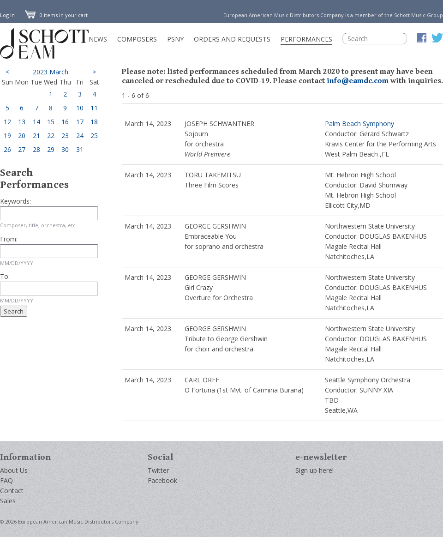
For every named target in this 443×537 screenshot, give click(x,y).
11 (94, 107)
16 (65, 121)
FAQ (6, 480)
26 (7, 149)
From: (9, 239)
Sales (8, 500)
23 (65, 135)
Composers (137, 39)
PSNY (175, 39)
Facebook (162, 480)
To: (5, 276)
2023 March (50, 71)
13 (21, 121)
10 (80, 107)
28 (36, 149)
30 (65, 149)
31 (80, 149)
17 (80, 121)
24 (80, 135)
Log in (7, 15)
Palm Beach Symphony (359, 123)
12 (7, 121)
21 (36, 135)
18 (94, 121)
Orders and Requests (232, 39)
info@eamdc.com (358, 80)
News (98, 39)
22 (50, 135)
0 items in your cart (56, 15)
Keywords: (15, 201)
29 (50, 149)
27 (21, 149)
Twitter (158, 470)
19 (7, 135)
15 (50, 121)
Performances (306, 39)
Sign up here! (314, 470)
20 (21, 135)
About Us (14, 470)
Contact (12, 490)
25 (94, 135)
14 (36, 121)
